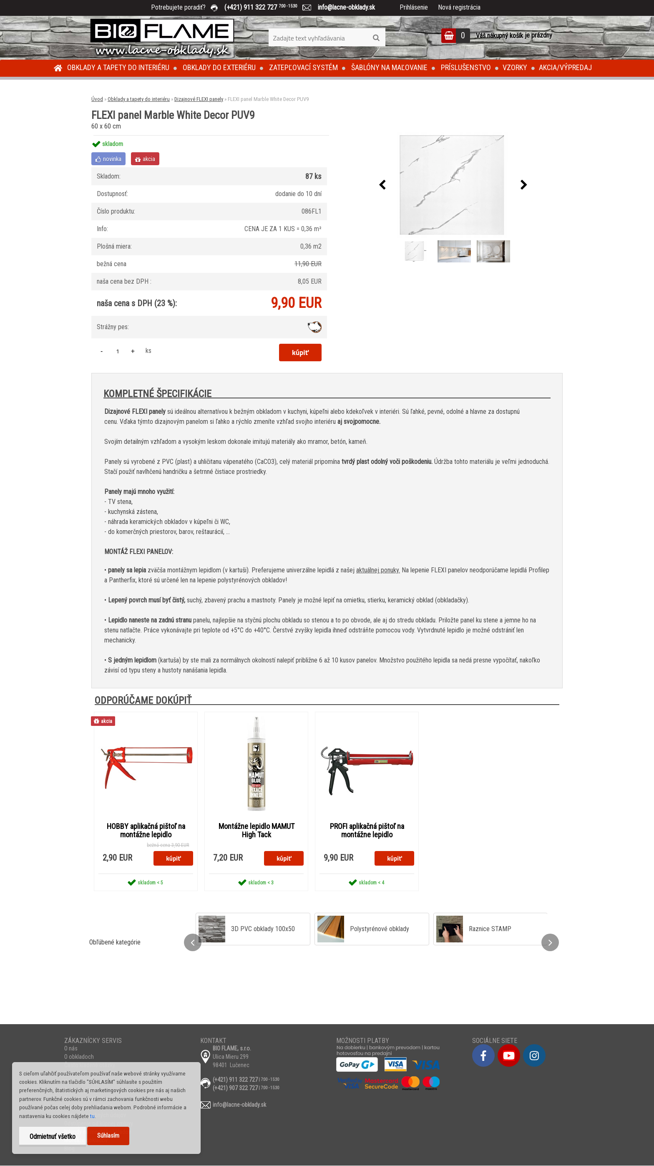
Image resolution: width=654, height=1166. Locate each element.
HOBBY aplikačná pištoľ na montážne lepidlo (146, 830)
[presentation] (382, 185)
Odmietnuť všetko (52, 1137)
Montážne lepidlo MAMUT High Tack (256, 830)
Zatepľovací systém (303, 67)
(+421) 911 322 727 (267, 7)
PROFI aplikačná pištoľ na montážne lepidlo (367, 830)
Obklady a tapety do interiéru (118, 67)
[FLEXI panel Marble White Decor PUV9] (453, 185)
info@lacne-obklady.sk (343, 7)
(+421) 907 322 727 (235, 1088)
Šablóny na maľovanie (389, 67)
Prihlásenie (414, 7)
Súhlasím (108, 1135)
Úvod (97, 99)
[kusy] (117, 351)
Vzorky (515, 67)
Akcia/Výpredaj (565, 67)
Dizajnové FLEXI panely (198, 99)
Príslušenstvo (466, 67)
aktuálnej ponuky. (378, 570)
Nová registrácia (459, 7)
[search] (376, 38)
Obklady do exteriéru (219, 67)
